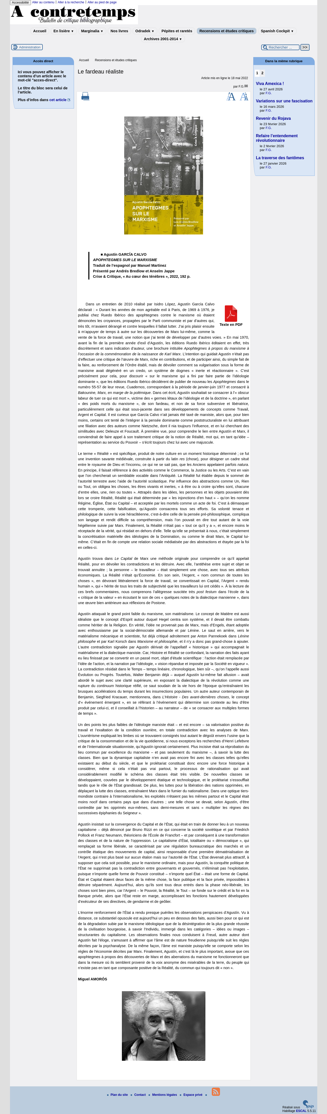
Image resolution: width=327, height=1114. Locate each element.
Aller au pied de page (102, 2)
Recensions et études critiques (226, 31)
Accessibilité (20, 2)
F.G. (241, 86)
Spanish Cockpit (277, 31)
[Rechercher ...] (280, 47)
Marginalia (92, 31)
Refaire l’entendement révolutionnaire (277, 138)
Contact (138, 1095)
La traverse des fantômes (280, 158)
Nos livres (119, 31)
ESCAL (301, 1111)
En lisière (64, 31)
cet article (58, 100)
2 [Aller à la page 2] (262, 73)
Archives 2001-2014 (163, 39)
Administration (30, 47)
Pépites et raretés (177, 31)
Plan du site (118, 1095)
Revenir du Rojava (273, 118)
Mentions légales (163, 1095)
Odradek (144, 31)
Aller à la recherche (71, 2)
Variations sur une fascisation (284, 101)
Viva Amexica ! (270, 83)
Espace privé (191, 1095)
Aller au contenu (43, 2)
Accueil (39, 31)
